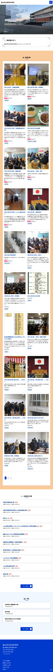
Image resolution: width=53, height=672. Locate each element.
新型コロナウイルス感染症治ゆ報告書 (14, 534)
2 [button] (8, 478)
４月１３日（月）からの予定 (33, 296)
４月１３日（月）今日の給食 (33, 128)
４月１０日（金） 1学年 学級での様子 (36, 337)
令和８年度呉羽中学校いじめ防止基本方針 (15, 510)
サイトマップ (7, 654)
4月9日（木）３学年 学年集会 (11, 456)
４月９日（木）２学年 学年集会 (11, 296)
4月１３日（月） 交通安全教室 (11, 87)
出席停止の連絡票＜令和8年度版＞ (13, 542)
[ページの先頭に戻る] (51, 670)
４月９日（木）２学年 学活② (34, 255)
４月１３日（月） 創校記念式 (34, 212)
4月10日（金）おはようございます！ (35, 418)
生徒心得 (5, 574)
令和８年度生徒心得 (8, 502)
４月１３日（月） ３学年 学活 (34, 171)
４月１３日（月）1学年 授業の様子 (12, 171)
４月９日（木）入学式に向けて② (34, 456)
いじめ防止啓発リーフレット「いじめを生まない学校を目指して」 (21, 526)
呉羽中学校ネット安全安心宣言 (12, 550)
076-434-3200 (9, 649)
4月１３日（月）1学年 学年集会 (35, 87)
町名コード (6, 518)
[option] (26, 19)
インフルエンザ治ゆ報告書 (10, 558)
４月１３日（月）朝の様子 (10, 255)
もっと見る (25, 586)
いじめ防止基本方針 (9, 566)
